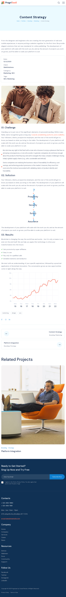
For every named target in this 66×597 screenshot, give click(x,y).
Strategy (11, 448)
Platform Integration (11, 451)
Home (18, 21)
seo (20, 313)
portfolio (23, 21)
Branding (30, 21)
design (14, 313)
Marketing (36, 21)
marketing (5, 313)
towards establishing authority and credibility (47, 135)
